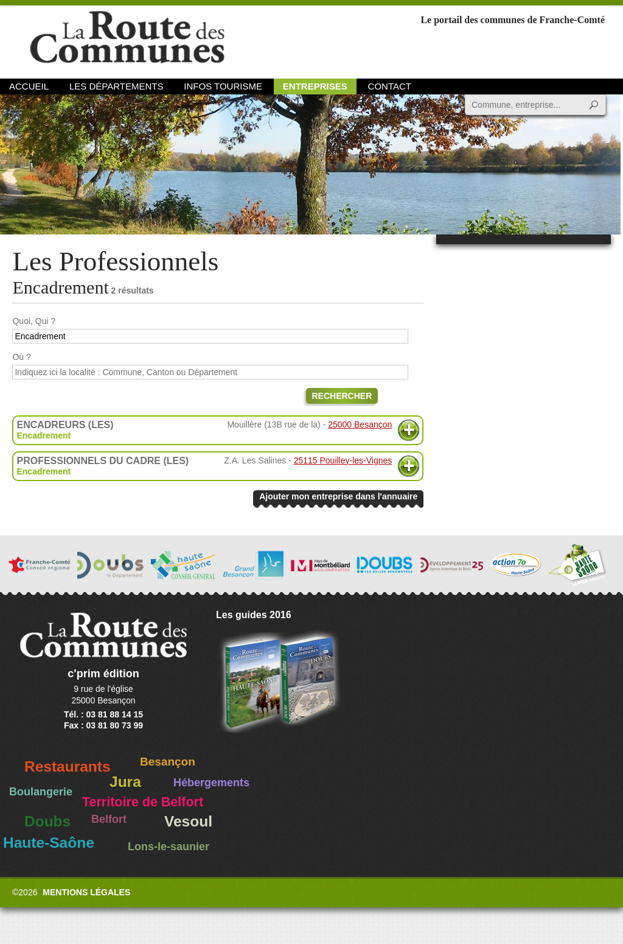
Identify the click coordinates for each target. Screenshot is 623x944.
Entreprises (315, 86)
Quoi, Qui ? (33, 321)
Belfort (109, 819)
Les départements (116, 86)
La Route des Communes (127, 39)
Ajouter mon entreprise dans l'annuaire (338, 496)
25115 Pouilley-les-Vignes (343, 460)
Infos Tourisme (223, 86)
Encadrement (43, 435)
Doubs (47, 821)
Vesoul (188, 821)
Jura (125, 781)
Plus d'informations (408, 430)
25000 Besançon (360, 424)
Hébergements (211, 783)
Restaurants (67, 766)
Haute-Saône (48, 842)
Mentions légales (86, 892)
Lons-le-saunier (168, 846)
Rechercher (342, 396)
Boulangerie (40, 792)
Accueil (29, 86)
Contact (389, 86)
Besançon (167, 761)
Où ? (21, 357)
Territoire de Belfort (142, 802)
